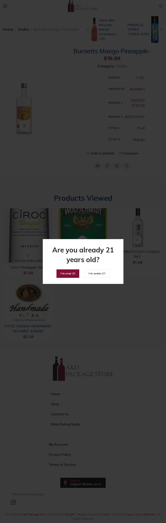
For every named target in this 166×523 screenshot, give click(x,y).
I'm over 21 (68, 273)
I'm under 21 (97, 273)
